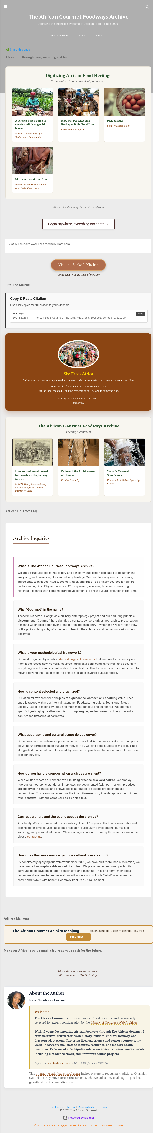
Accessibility (86, 1107)
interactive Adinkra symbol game (58, 1073)
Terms (71, 1107)
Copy (140, 314)
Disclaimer (56, 1107)
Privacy (102, 1107)
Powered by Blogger (78, 1118)
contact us (34, 840)
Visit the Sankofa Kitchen (78, 265)
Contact (100, 35)
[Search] (147, 8)
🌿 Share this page (17, 49)
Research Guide (61, 35)
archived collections (59, 1063)
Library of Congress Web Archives (114, 1023)
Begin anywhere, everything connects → (78, 224)
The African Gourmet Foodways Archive (78, 16)
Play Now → (78, 937)
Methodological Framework (77, 661)
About (83, 35)
